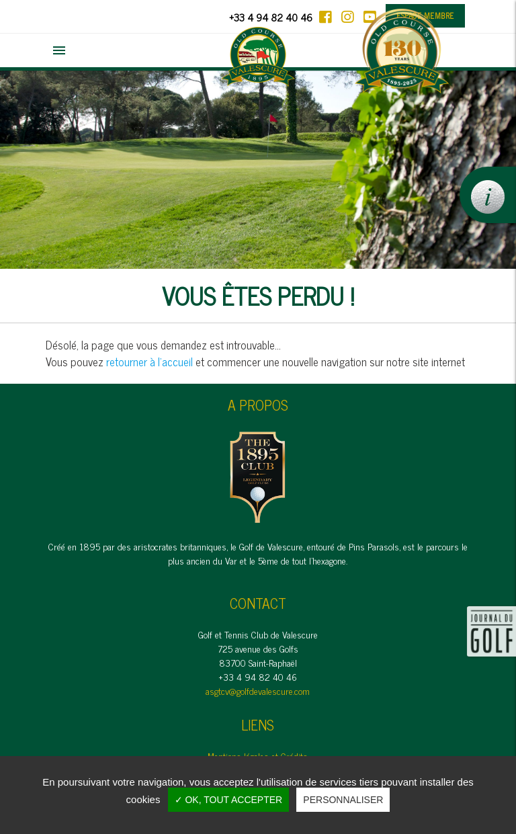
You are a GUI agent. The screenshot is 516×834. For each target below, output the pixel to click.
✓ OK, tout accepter (229, 799)
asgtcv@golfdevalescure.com (258, 690)
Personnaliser (343, 799)
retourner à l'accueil (149, 361)
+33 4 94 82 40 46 (270, 17)
